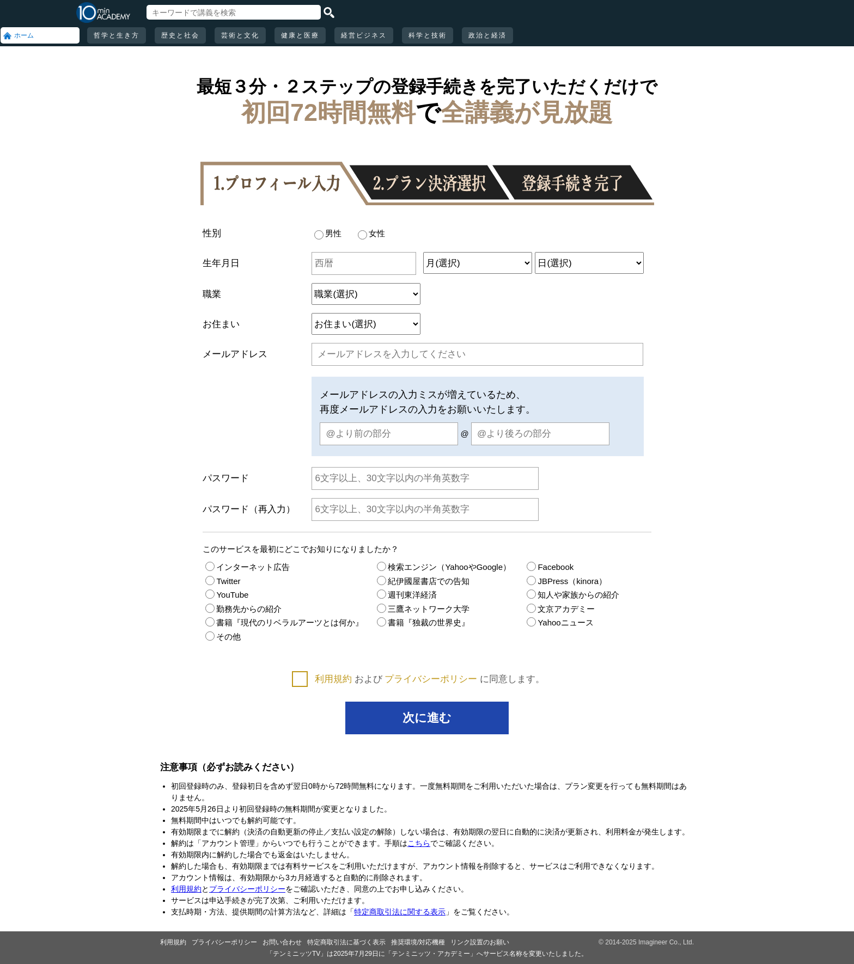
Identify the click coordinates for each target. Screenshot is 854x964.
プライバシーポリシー (431, 679)
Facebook (550, 567)
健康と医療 (300, 35)
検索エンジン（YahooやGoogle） (444, 567)
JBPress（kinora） (567, 581)
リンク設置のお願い (479, 942)
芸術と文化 (240, 35)
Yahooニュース (560, 622)
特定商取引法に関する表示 (400, 911)
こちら (418, 843)
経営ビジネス (364, 35)
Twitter (222, 581)
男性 (327, 233)
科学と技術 (427, 35)
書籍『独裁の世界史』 (423, 622)
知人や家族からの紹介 (573, 594)
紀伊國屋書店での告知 (423, 581)
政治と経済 (487, 35)
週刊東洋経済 (407, 594)
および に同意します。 (430, 679)
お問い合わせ (282, 942)
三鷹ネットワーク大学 (423, 608)
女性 (371, 233)
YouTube (226, 594)
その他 (223, 636)
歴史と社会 (180, 35)
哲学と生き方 (116, 35)
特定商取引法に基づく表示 (346, 942)
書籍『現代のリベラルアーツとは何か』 (284, 622)
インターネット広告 (247, 567)
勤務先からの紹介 (243, 608)
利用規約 (333, 679)
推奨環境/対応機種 (418, 942)
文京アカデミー (561, 608)
